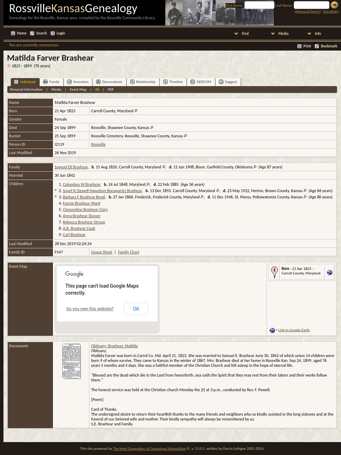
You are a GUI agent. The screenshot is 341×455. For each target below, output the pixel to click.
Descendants (109, 81)
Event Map (78, 89)
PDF (111, 89)
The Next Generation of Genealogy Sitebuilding (149, 448)
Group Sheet (101, 252)
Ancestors (78, 81)
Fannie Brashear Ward (81, 203)
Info (318, 33)
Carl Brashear (74, 234)
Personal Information (26, 89)
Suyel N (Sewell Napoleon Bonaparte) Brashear (102, 190)
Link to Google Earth (294, 330)
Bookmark (329, 46)
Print (307, 46)
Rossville (98, 144)
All (97, 89)
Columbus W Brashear (81, 184)
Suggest (228, 81)
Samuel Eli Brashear (71, 167)
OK (136, 309)
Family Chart (128, 252)
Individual (24, 81)
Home (21, 33)
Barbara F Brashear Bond (84, 197)
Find (245, 33)
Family (51, 81)
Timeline (173, 81)
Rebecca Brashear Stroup (84, 222)
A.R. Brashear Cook (79, 228)
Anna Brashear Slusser (82, 215)
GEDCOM (200, 81)
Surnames (331, 11)
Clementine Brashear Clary (85, 209)
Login (61, 33)
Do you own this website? (90, 308)
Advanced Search (307, 11)
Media (283, 33)
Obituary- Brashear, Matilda (114, 345)
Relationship (143, 81)
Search (41, 33)
